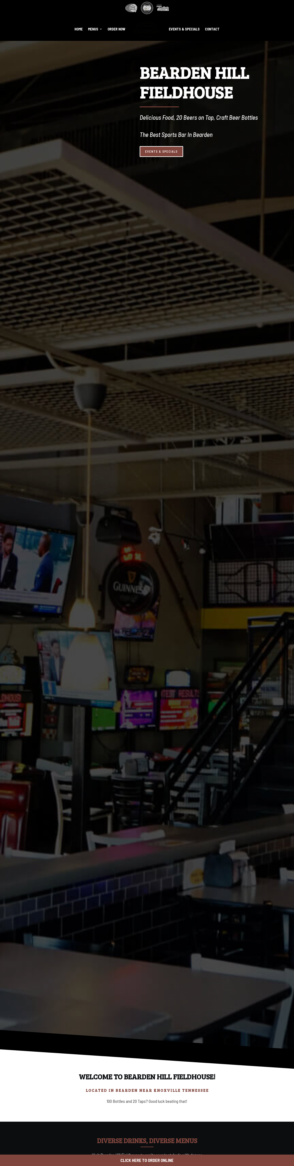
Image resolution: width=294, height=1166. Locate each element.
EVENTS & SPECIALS (263, 151)
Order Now (116, 29)
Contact (212, 29)
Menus (93, 29)
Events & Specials (184, 29)
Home (79, 29)
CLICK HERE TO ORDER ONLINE (147, 1160)
